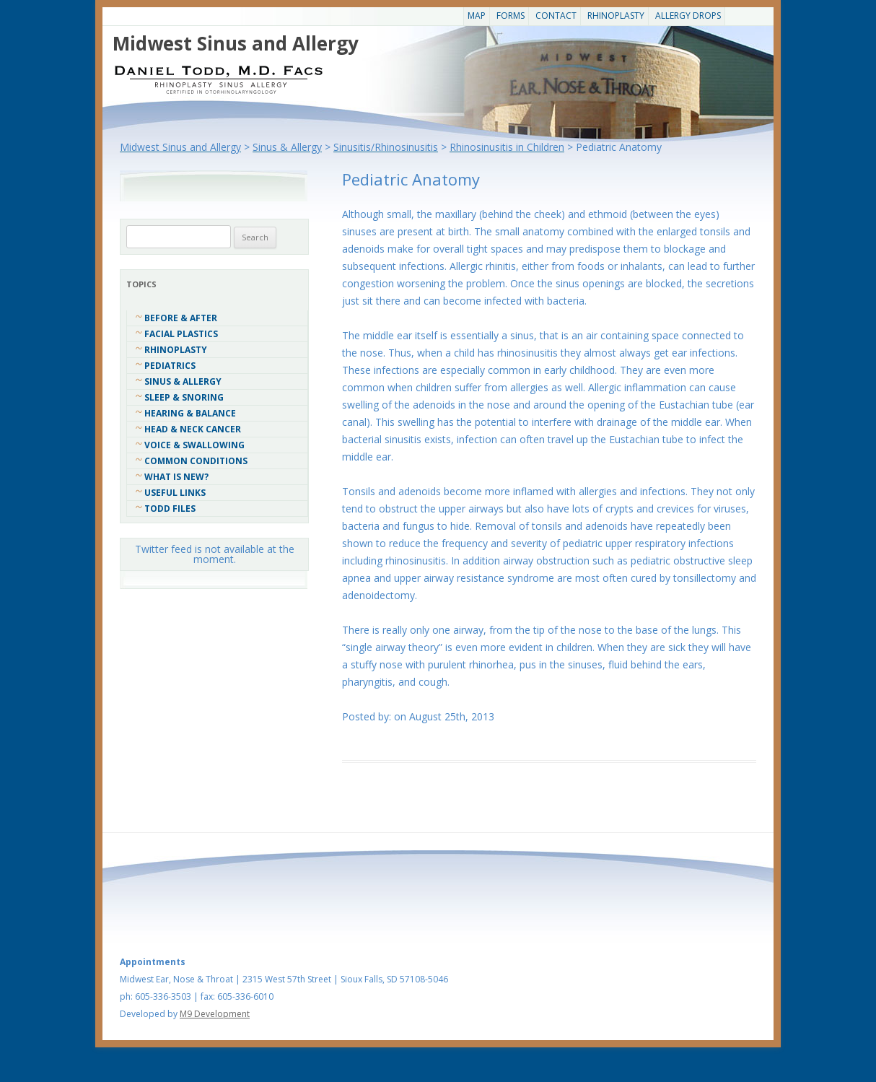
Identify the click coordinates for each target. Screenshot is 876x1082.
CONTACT (556, 15)
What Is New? (176, 477)
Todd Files (170, 508)
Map (477, 15)
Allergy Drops (688, 15)
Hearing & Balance (190, 413)
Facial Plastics (181, 334)
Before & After (180, 318)
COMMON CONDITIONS (196, 461)
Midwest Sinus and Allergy (236, 43)
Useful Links (175, 493)
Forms (510, 15)
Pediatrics (170, 365)
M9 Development (215, 1014)
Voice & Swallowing (194, 445)
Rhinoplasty (615, 15)
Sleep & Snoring (184, 397)
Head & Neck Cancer (192, 429)
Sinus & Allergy (183, 381)
